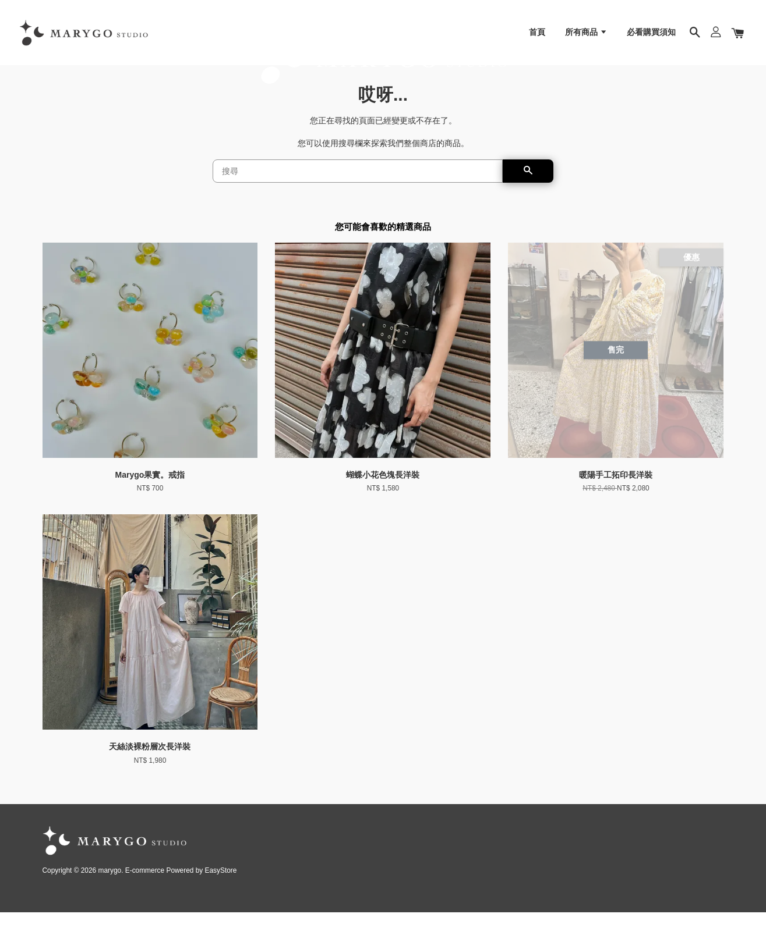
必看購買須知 (651, 37)
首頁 (537, 37)
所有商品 (586, 37)
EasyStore (221, 886)
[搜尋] (358, 186)
